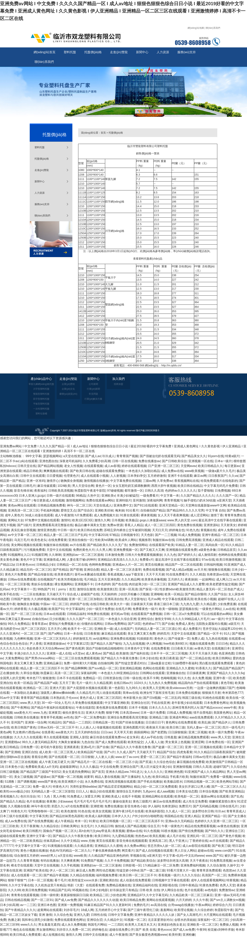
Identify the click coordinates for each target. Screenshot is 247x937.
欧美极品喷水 (173, 781)
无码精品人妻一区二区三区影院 (52, 791)
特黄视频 (232, 880)
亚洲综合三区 (234, 831)
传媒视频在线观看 (108, 727)
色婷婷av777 (151, 623)
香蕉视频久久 (9, 796)
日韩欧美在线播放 (26, 717)
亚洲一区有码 (35, 480)
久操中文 (233, 865)
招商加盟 (118, 384)
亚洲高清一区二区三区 (23, 510)
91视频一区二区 (135, 919)
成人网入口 (224, 579)
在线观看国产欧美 (161, 545)
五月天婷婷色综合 (87, 732)
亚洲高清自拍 (113, 599)
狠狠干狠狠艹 (17, 880)
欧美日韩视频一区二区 (115, 821)
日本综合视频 (208, 791)
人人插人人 (87, 727)
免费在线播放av (149, 461)
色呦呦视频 (168, 678)
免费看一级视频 (221, 776)
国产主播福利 (130, 776)
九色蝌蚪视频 (23, 638)
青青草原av (39, 623)
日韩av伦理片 (202, 757)
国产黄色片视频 (230, 836)
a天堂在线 (65, 855)
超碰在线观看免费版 (110, 471)
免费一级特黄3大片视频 (80, 663)
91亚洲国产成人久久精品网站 (204, 771)
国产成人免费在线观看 (110, 742)
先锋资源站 (169, 806)
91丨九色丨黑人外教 (51, 796)
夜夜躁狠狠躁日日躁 (74, 895)
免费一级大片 (42, 786)
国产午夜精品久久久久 (20, 910)
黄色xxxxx (164, 929)
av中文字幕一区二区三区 (25, 535)
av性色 (68, 717)
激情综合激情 (86, 589)
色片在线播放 (35, 801)
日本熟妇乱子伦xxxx (64, 697)
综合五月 (153, 826)
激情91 (66, 520)
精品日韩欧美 (32, 471)
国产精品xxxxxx (211, 707)
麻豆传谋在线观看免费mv (107, 737)
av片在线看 (77, 545)
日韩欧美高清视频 (60, 490)
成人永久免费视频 (73, 924)
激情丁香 (217, 515)
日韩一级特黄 (49, 895)
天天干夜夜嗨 (29, 826)
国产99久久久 (214, 831)
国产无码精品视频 (205, 806)
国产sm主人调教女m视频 (227, 900)
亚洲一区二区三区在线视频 (18, 762)
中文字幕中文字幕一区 (30, 845)
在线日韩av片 (123, 683)
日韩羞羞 (170, 737)
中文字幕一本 (169, 495)
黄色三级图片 (142, 801)
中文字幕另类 (39, 816)
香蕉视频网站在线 (186, 480)
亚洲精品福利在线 (145, 885)
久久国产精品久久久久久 (197, 495)
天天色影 (147, 535)
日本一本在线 (73, 633)
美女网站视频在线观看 (26, 545)
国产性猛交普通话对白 (130, 663)
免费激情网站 (138, 545)
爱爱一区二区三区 (152, 757)
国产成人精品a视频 (179, 569)
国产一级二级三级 (152, 870)
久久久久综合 (190, 875)
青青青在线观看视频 (25, 895)
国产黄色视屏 (75, 648)
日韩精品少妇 (45, 564)
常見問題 (93, 394)
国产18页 (134, 623)
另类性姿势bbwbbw (83, 786)
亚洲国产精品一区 (214, 816)
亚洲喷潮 (96, 806)
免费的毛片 (141, 905)
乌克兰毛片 (22, 540)
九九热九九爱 (189, 604)
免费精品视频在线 (118, 885)
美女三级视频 (23, 776)
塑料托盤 (70, 52)
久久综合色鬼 (63, 914)
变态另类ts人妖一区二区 (164, 845)
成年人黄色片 (14, 515)
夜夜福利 (40, 490)
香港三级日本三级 (166, 604)
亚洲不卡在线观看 (180, 475)
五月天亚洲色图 (109, 579)
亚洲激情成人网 (54, 559)
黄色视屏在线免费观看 (111, 707)
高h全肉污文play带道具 (95, 831)
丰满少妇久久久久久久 (29, 653)
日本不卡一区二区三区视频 (168, 653)
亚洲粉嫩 (189, 934)
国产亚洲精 (12, 752)
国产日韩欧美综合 (174, 461)
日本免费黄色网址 (216, 702)
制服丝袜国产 (199, 776)
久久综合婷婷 (203, 910)
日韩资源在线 (112, 678)
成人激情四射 (207, 554)
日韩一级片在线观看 (60, 495)
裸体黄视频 (148, 515)
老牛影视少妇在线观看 (186, 702)
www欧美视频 (194, 471)
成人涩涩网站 (199, 515)
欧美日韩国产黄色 (23, 727)
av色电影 (211, 890)
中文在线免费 (109, 766)
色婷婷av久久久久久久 (180, 490)
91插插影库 (145, 638)
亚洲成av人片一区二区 (127, 564)
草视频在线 (137, 855)
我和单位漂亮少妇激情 (37, 919)
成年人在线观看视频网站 (208, 880)
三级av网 (149, 480)
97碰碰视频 (115, 490)
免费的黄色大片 (84, 549)
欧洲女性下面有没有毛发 (157, 692)
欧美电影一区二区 (186, 796)
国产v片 (109, 752)
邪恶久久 (57, 806)
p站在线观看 (29, 461)
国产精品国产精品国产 (228, 668)
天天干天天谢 (155, 574)
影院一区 (6, 776)
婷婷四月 (163, 633)
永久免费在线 (94, 781)
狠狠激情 (48, 678)
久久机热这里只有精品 (50, 885)
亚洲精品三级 (158, 717)
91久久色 (184, 678)
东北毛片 (87, 826)
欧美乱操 (204, 722)
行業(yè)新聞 (93, 389)
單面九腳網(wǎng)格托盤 (41, 384)
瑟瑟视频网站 (52, 456)
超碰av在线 (205, 850)
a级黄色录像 (207, 549)
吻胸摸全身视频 (71, 480)
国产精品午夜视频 (55, 875)
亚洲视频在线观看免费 (181, 549)
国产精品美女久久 (193, 456)
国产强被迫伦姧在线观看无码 (160, 456)
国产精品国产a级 (46, 683)
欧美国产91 (56, 609)
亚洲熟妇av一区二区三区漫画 (83, 554)
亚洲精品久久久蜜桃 (180, 668)
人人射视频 (118, 475)
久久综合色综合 (164, 762)
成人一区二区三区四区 (160, 525)
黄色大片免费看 (15, 574)
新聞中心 (142, 52)
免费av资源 (115, 525)
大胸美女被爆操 (69, 742)
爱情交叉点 (68, 510)
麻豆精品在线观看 (113, 633)
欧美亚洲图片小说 (70, 781)
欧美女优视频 (101, 811)
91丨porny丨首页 (63, 589)
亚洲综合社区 (140, 702)
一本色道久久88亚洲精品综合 (118, 673)
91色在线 (84, 811)
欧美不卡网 (151, 678)
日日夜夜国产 (217, 475)
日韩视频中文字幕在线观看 (170, 880)
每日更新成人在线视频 (48, 500)
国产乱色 (237, 796)
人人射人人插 (104, 757)
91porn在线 (216, 456)
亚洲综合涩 (94, 919)
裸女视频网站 (63, 584)
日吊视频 (118, 520)
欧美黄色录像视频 (153, 579)
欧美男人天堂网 (154, 688)
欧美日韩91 (102, 836)
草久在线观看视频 (55, 737)
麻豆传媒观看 (46, 485)
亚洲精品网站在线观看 (157, 796)
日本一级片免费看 (152, 712)
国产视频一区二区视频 (67, 776)
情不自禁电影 (202, 712)
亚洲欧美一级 (103, 628)
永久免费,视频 (201, 678)
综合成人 (73, 594)
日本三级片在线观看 (14, 816)
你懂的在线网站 (92, 623)
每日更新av (232, 466)
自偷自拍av (40, 619)
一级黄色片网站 (210, 609)
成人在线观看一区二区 (26, 875)
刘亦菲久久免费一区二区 (74, 929)
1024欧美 (64, 485)
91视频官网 (39, 554)
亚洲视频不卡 (83, 584)
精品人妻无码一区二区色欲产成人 (219, 589)
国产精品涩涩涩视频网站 (115, 786)
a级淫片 (233, 623)
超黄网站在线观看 (49, 910)
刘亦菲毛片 (71, 910)
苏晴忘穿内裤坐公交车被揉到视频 (127, 530)
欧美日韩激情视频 (228, 559)
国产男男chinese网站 (39, 658)
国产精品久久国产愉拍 (106, 643)
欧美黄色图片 (63, 574)
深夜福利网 (154, 500)
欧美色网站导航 (227, 781)
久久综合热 (238, 766)
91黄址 (93, 821)
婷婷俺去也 (176, 530)
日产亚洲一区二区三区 (163, 466)
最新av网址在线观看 (215, 796)
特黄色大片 (60, 786)
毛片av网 (154, 599)
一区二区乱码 (171, 697)
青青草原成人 (235, 811)
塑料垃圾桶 (41, 413)
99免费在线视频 (98, 614)
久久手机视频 (70, 865)
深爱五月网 (92, 796)
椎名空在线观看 (22, 865)
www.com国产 (224, 850)
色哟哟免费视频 (100, 564)
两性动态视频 (105, 870)
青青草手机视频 (51, 717)
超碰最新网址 (69, 766)
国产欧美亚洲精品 (231, 791)
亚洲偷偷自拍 (175, 673)
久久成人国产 (126, 752)
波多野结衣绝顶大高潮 (172, 860)
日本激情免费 (114, 554)
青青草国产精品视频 (34, 697)
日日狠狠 (87, 757)
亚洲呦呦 (157, 594)
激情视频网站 (75, 500)
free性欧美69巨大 (175, 643)
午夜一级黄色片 (172, 826)
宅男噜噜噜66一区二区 (43, 811)
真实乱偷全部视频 (23, 530)
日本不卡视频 (138, 707)
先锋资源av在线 (217, 574)
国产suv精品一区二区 (103, 668)
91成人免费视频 (189, 535)
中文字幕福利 (75, 609)
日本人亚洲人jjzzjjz (32, 495)
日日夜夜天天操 (182, 648)
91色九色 (192, 530)
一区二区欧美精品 (29, 840)
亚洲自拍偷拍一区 (80, 540)
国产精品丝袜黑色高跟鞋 (67, 816)
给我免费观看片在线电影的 (219, 480)
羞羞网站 (166, 910)
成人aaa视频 (165, 791)
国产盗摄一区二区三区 (167, 747)
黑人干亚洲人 (178, 840)
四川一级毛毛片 (233, 727)
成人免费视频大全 (106, 515)
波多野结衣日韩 (203, 811)
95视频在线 (80, 890)
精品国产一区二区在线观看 (183, 564)
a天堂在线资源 (73, 456)
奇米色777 (33, 678)
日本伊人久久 (121, 816)
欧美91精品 (160, 776)
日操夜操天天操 (141, 604)
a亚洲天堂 (224, 500)
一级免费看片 (149, 495)
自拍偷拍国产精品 (152, 510)
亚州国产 (17, 722)
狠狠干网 (112, 712)
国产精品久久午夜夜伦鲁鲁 (119, 658)
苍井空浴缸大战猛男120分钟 (222, 628)
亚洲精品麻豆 (52, 663)
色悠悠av (229, 870)
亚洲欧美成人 (111, 796)
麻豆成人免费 (85, 870)
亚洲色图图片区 (134, 727)
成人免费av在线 (172, 471)
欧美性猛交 (135, 742)
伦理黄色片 (71, 475)
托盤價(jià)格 (93, 52)
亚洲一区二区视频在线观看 (203, 747)
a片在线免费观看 (77, 806)
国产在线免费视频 (40, 821)
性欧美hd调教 (104, 540)
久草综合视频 (29, 673)
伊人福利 (154, 806)
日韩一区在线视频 (124, 461)
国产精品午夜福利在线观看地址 (52, 707)
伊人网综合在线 (172, 890)
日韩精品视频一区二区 (199, 781)
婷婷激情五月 (82, 638)
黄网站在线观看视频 (160, 900)
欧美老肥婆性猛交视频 (221, 584)
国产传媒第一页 (179, 638)
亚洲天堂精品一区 (171, 505)
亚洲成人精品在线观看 (217, 540)
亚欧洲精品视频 (130, 668)
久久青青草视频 (28, 860)
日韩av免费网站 (115, 623)
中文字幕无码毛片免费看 (221, 485)
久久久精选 (197, 574)
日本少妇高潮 (9, 905)
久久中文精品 (70, 840)
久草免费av (165, 480)
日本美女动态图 (186, 791)
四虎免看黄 (184, 752)
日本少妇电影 (99, 890)
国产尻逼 (145, 762)
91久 (227, 633)
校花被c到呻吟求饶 (221, 929)
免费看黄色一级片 (145, 609)
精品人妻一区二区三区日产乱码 (65, 535)
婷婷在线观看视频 (134, 466)
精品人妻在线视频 (107, 776)
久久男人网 (104, 549)
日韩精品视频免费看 (51, 505)
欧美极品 (132, 520)
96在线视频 (59, 599)
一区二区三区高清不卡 (148, 821)
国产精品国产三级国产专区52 (40, 771)
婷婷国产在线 (79, 604)
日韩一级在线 (132, 678)
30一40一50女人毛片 (55, 702)
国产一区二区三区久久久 (228, 786)
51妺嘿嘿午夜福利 (185, 663)
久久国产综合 (217, 594)
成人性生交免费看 (195, 801)
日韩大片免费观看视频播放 (143, 554)
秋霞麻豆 (46, 673)
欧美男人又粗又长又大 (140, 924)
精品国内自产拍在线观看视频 (198, 683)
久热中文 (93, 495)
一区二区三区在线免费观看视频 (77, 658)
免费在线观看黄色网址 (69, 919)
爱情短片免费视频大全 (64, 623)
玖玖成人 (108, 456)
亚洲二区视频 (197, 732)
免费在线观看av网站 (100, 500)
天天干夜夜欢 (199, 860)
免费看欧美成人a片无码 (41, 766)
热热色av (141, 836)
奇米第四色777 (232, 692)
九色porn (149, 791)
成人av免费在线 (16, 821)
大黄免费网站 (14, 658)
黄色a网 (5, 732)
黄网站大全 (15, 520)
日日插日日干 (154, 722)
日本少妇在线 (149, 658)
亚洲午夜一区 (222, 678)
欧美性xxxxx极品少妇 (14, 791)
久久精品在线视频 (82, 875)
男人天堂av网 (236, 771)
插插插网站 (141, 732)
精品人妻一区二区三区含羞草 (121, 569)
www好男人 (48, 855)
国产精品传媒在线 (40, 574)
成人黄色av (93, 653)
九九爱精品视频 (123, 836)
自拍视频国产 (46, 579)
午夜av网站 (203, 905)
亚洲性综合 (145, 619)
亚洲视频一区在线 (200, 461)
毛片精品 (90, 579)
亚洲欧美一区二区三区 (202, 924)
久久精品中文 (113, 919)
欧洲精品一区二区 (35, 688)
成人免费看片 (192, 628)
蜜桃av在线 (134, 831)
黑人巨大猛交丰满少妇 (155, 766)
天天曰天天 (159, 530)
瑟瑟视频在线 (188, 609)
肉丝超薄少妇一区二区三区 (147, 584)
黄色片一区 (103, 485)
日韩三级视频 (9, 771)
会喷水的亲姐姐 (185, 919)
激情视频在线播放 (96, 480)
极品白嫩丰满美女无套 (90, 525)
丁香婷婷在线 (198, 840)
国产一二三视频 (166, 535)
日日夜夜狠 (92, 633)
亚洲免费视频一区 (125, 549)
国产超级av (42, 776)
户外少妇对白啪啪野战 (147, 816)
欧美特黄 (175, 934)
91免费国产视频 (92, 860)
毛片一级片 (84, 683)
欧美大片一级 (119, 604)
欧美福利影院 (154, 811)
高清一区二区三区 (66, 673)
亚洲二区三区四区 (109, 697)
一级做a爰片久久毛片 (220, 471)
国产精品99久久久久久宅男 (185, 510)
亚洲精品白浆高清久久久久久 (118, 559)
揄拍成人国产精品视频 (130, 826)
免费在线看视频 (153, 569)
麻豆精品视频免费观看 (193, 737)
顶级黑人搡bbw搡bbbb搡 (57, 692)
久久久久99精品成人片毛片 (191, 619)
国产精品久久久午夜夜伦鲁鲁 (131, 747)
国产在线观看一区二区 (64, 757)
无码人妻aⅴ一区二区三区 (204, 727)
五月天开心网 (57, 628)
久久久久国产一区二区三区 (84, 619)
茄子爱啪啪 (205, 490)
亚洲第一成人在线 (59, 653)
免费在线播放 (113, 806)
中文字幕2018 (98, 535)
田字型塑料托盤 (41, 399)
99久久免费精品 (19, 623)
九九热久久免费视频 (162, 683)
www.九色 (40, 712)
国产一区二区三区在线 (26, 614)
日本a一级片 (223, 461)
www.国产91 (214, 855)
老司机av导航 (120, 614)
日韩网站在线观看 (152, 673)
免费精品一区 (92, 678)
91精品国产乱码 (60, 890)
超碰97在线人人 (229, 599)
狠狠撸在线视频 (219, 569)
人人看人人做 (154, 742)
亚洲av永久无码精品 (179, 821)
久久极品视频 (37, 609)
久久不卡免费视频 (116, 860)
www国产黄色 (47, 781)
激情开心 (53, 480)
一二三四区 (116, 924)
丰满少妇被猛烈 (127, 495)
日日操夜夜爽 (196, 673)
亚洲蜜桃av (12, 742)
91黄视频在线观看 (60, 845)
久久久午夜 (200, 900)
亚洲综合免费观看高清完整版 (127, 717)
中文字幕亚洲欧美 (117, 702)
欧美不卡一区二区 (80, 628)
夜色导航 (227, 683)
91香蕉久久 (203, 668)
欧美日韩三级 (175, 727)
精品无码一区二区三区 (35, 569)
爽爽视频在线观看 (55, 471)
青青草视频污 (173, 500)
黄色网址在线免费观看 (181, 722)
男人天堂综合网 (83, 485)
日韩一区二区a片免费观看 (181, 614)
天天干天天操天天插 (203, 653)
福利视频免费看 (107, 875)
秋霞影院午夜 (224, 910)
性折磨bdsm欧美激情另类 (177, 589)
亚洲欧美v (108, 495)
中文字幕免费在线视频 (125, 480)
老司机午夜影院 (51, 747)
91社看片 (132, 510)
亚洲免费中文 (122, 505)
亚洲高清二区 (158, 840)
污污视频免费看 (34, 549)
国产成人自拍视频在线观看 (154, 850)
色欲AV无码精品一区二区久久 (70, 850)
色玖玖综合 (28, 796)
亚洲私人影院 (79, 737)
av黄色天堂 (202, 648)
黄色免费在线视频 (189, 525)
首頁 (103, 132)
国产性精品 (60, 569)
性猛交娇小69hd (127, 870)
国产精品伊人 (221, 722)
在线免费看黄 (57, 540)
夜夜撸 (51, 801)
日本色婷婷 (102, 584)
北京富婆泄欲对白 (160, 919)
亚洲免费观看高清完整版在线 (53, 525)
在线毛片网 (123, 609)
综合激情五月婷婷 (26, 855)
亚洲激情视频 (182, 766)
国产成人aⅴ (93, 456)
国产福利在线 (139, 653)
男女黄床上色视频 (177, 742)
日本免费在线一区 (218, 742)
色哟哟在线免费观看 (232, 554)
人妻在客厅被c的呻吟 (81, 559)
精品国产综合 (166, 752)
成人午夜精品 (64, 821)
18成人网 (87, 910)
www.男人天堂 (30, 702)
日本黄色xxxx (25, 564)
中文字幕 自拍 (215, 510)
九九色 (146, 776)
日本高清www (129, 712)
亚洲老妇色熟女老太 (171, 924)
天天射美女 (228, 525)
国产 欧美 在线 (145, 929)
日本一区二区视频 (40, 880)
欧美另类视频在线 (70, 579)
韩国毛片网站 (97, 924)
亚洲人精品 (192, 816)
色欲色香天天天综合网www (45, 648)
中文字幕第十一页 (23, 589)
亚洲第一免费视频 (70, 905)
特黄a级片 (232, 456)
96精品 (81, 495)
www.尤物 (87, 840)
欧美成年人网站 (126, 540)
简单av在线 (130, 692)
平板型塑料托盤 (41, 403)
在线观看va (236, 638)
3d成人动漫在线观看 (39, 515)
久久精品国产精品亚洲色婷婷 (108, 855)
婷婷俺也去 (99, 929)
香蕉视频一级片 (169, 875)
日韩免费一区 (29, 747)
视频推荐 (145, 540)
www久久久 (28, 924)
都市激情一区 (133, 490)
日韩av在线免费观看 (22, 579)
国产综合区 (85, 510)
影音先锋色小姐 (135, 806)
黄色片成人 (87, 697)
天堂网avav (188, 466)
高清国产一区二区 (214, 875)
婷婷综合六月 (222, 905)
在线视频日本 (220, 648)
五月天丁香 (67, 683)
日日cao (106, 732)
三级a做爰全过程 (159, 663)
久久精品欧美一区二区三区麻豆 (191, 895)
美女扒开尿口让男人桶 (194, 786)
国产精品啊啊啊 (76, 668)
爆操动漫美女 (122, 801)
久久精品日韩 (104, 826)
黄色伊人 (160, 638)
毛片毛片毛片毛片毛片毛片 (92, 801)
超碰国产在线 (90, 594)
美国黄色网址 (222, 712)
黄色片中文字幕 (31, 559)
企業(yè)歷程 (68, 384)
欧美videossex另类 (179, 688)
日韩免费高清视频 (188, 540)
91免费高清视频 (221, 860)
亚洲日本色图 (46, 905)
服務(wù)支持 (186, 52)
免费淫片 (185, 806)
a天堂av (78, 653)
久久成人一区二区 (178, 811)
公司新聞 (93, 384)
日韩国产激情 (20, 599)
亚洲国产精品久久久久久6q (225, 673)
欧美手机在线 (9, 594)
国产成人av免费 (66, 900)
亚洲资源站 (211, 525)
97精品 (114, 535)
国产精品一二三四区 (77, 722)
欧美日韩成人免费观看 (25, 934)
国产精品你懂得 (195, 594)
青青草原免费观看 (208, 870)
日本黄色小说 (14, 766)
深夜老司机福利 (70, 461)
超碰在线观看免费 (12, 836)
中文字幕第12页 (78, 643)
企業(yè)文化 (68, 389)
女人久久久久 (153, 771)
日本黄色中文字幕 (136, 648)
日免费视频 (222, 490)
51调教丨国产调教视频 (20, 781)
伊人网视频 (154, 643)
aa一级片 (217, 619)
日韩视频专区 (130, 535)
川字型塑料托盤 (41, 389)
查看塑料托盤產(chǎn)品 (147, 258)
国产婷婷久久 (187, 554)
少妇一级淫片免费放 (100, 609)
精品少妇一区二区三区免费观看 (155, 786)
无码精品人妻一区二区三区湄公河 (157, 628)
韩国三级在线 (191, 697)
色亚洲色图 (226, 653)
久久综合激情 (216, 865)
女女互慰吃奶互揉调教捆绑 (131, 485)
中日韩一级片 (67, 530)
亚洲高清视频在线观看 (120, 781)
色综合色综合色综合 (14, 643)
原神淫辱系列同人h (185, 707)
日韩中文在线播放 (95, 934)
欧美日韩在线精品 (190, 485)
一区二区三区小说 (125, 762)
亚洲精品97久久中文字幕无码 (147, 895)
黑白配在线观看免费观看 (216, 663)
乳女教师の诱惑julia (26, 732)
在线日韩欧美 (99, 604)
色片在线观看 (193, 890)
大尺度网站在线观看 (217, 914)
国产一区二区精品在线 (195, 658)
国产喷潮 (76, 569)
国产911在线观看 (145, 505)
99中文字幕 (33, 456)
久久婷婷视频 (40, 599)
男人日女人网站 (185, 850)
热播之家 (14, 919)
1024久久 (140, 683)
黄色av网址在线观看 (22, 505)
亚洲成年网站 (178, 717)
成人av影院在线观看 (196, 845)
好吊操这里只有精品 (124, 890)
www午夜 (229, 707)
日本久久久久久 (160, 707)
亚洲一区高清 (128, 589)
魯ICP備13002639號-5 (147, 430)
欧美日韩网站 (221, 658)
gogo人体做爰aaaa (153, 520)
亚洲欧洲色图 (173, 771)
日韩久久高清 (154, 490)
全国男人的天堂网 (12, 678)
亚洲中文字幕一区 (38, 836)
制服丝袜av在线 (163, 540)
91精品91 (54, 722)
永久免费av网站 (135, 845)
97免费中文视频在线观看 (42, 520)
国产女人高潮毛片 (189, 914)
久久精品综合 (49, 826)
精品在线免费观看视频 (200, 826)
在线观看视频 (93, 466)
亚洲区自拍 (29, 752)
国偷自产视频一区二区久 (60, 831)
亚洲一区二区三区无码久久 (52, 638)
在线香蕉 (47, 732)
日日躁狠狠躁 (177, 732)
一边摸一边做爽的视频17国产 (214, 688)
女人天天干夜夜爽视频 (173, 515)
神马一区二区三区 (79, 505)
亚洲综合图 (91, 569)
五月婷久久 (175, 579)
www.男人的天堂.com (182, 520)
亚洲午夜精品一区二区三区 (220, 535)
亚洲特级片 (123, 500)
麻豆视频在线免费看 (191, 762)
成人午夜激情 (64, 515)
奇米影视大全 (132, 697)
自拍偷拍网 (105, 663)
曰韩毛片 (29, 485)
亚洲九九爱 (81, 914)
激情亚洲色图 (46, 530)
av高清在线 (158, 905)
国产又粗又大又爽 (152, 549)
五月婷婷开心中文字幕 (110, 910)
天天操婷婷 (108, 594)
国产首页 (98, 771)
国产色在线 (119, 584)
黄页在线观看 (105, 840)
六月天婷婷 (183, 900)
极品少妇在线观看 (102, 791)
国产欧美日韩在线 (82, 471)
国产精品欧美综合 (143, 860)
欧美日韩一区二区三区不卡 (137, 875)
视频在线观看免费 (201, 643)
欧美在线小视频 (205, 599)
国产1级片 (24, 525)
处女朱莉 (133, 737)
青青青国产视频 (127, 456)
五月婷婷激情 (156, 475)
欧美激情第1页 (107, 589)
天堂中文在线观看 (183, 633)
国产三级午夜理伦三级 (143, 910)
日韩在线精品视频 (17, 900)
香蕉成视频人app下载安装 (125, 574)
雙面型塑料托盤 (41, 394)
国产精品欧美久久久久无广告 (107, 545)
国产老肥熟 (159, 732)
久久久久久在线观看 (28, 737)
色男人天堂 (227, 885)
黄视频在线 (208, 530)
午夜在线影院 (85, 707)
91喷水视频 (169, 831)
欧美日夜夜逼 (169, 658)
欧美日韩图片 (32, 831)
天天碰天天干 (56, 594)
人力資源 (163, 52)
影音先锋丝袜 (23, 490)
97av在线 (208, 559)
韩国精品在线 (173, 816)
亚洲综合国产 (129, 766)
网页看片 (128, 850)
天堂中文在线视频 (59, 549)
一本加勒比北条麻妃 (25, 692)
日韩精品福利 (76, 614)
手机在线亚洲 (160, 702)
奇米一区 (81, 821)
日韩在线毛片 (228, 806)
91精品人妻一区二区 (189, 545)
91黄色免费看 (208, 885)
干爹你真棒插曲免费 (106, 850)
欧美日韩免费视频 (34, 890)
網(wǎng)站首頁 (44, 52)
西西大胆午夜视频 (163, 485)
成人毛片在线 (176, 836)
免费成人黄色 (185, 623)
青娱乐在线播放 (42, 584)
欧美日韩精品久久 (210, 466)
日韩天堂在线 (26, 466)
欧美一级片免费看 (221, 732)
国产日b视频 (151, 697)
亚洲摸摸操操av (54, 643)
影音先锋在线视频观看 (131, 840)
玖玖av (220, 811)
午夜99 (201, 929)
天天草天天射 (123, 732)
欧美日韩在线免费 (90, 530)
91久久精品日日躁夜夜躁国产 (214, 752)
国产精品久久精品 (12, 801)
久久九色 (170, 554)
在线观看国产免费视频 (146, 614)
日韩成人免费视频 (179, 712)
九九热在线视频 (216, 638)
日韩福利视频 (213, 564)
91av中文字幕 (9, 697)
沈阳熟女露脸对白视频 (211, 623)
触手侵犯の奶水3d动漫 (199, 500)
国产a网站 (55, 633)
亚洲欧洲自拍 (108, 880)
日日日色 (222, 643)
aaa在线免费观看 (201, 717)
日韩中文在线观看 (32, 475)
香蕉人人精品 (133, 525)
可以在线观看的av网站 (216, 614)
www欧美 (80, 855)
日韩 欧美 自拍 (149, 890)
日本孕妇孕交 (136, 475)
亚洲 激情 (45, 914)
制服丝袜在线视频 (55, 545)
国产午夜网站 (20, 707)
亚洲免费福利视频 (192, 865)
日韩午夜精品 (188, 885)
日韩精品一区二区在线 (72, 564)
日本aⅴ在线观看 (54, 614)
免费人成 (197, 638)
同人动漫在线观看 (108, 692)
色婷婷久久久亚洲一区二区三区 (216, 821)
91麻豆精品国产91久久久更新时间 (108, 905)
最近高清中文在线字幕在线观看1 (177, 559)
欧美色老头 (39, 540)
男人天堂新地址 (135, 599)
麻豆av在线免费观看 (167, 801)
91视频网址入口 (19, 554)
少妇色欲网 (118, 895)
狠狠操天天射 (211, 692)
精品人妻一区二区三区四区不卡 (41, 668)
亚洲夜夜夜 (71, 747)
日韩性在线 (98, 914)
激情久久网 (102, 520)
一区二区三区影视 (17, 584)
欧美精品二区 (99, 895)
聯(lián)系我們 (213, 28)
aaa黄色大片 (23, 712)
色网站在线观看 (153, 668)
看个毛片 (60, 880)
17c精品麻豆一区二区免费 (161, 865)
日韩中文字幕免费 (120, 914)
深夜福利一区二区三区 (212, 919)
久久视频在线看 (19, 806)
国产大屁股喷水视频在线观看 (87, 688)
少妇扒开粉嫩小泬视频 (133, 594)
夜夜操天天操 (155, 727)
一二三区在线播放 (32, 594)
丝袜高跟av (51, 840)
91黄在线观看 (129, 515)
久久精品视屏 (102, 683)
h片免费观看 (83, 515)
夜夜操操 (191, 579)
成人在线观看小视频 (94, 475)
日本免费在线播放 (188, 692)
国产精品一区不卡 (209, 633)
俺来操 (119, 510)
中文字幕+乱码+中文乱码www (183, 855)
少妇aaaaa (65, 801)
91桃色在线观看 (213, 697)
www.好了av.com (127, 757)
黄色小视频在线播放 (34, 850)
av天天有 (200, 569)
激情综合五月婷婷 (128, 791)
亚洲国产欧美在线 (35, 870)
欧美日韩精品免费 (132, 900)
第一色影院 (116, 688)
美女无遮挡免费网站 (76, 771)
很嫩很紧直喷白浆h (222, 801)
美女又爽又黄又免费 (141, 633)
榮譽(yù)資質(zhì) (68, 394)
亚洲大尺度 (57, 688)
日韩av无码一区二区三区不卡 (57, 727)
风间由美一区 (214, 545)
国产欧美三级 (221, 845)
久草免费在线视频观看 (87, 702)
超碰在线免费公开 (121, 929)
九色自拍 (87, 742)
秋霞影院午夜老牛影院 (89, 490)
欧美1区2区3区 (82, 520)
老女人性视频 (73, 466)
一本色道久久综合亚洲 (120, 619)
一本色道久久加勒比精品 (143, 471)
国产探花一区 (148, 589)
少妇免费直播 (226, 604)
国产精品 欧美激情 (116, 653)
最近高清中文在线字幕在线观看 (220, 520)
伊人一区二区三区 (62, 870)
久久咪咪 (55, 554)
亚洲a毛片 (88, 747)
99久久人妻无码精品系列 (39, 742)
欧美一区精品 (174, 594)
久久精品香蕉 (83, 845)
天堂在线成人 (102, 505)
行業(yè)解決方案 (93, 399)
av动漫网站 (101, 638)
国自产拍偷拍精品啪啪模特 (104, 648)
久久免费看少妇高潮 (96, 461)
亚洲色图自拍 (48, 461)
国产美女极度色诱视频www (148, 934)
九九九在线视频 (134, 643)
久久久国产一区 (227, 495)
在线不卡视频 (131, 796)
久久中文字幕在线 (20, 885)
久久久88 (14, 890)
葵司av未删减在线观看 (90, 574)
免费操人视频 (229, 924)
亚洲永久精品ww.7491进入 (124, 771)
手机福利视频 (49, 510)
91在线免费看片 (177, 574)
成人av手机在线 (151, 737)
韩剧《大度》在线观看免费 (85, 885)
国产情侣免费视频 (190, 831)
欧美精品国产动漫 (90, 752)
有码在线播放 (49, 860)
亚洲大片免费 (95, 712)
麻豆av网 (200, 475)
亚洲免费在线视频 (122, 638)
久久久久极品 (89, 766)
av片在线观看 (218, 840)
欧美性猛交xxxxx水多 (83, 880)
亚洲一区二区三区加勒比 (86, 599)
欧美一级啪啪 (168, 609)
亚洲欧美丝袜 (104, 510)
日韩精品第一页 (103, 722)
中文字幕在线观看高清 (177, 599)
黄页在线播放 (154, 564)
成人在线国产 (123, 628)
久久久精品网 (130, 579)
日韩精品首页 (226, 549)
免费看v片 (146, 559)
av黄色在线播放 (228, 826)
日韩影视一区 (132, 865)
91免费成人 (75, 796)
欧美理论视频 (183, 910)
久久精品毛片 (85, 692)
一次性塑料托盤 (41, 408)
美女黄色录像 (9, 559)
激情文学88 (163, 619)
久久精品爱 (208, 604)
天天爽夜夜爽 (70, 860)
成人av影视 (112, 466)
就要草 (88, 776)
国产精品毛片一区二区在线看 (91, 762)
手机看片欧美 (179, 776)
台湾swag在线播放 (181, 905)
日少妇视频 (57, 619)
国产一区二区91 (42, 900)
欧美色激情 (68, 811)
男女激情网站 (45, 929)
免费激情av (226, 890)
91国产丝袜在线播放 (130, 722)
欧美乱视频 (157, 836)
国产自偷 (168, 623)
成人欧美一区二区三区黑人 (57, 752)
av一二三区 (28, 905)
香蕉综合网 (39, 757)
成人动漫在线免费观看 (135, 880)
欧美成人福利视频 (97, 816)
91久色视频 (151, 831)
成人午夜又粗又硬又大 (54, 762)
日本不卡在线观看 (69, 678)
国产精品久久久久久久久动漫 (98, 900)
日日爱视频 (54, 475)
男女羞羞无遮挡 (49, 924)
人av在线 (228, 609)
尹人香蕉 (36, 643)
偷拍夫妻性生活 (73, 712)
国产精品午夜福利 (179, 757)
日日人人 (82, 791)
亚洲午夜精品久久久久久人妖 (154, 914)
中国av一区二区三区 (54, 604)
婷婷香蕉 (20, 609)
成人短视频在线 (53, 934)
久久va (233, 475)
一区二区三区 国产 (34, 633)
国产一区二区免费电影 (90, 717)
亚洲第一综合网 (36, 722)
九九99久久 (133, 688)
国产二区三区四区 (33, 628)
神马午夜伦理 (40, 806)
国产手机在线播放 (149, 781)
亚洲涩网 (197, 742)
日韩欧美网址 (70, 826)
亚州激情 (139, 500)
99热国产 (43, 589)
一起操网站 (206, 579)
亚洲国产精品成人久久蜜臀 (186, 584)
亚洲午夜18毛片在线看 (128, 811)
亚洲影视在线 (168, 885)
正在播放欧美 (9, 673)
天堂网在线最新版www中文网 (205, 505)
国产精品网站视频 (50, 466)
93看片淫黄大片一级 (181, 870)
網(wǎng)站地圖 (196, 28)
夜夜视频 (118, 831)
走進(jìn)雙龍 (119, 52)
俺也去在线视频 (24, 929)
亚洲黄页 (54, 712)
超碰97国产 (221, 766)
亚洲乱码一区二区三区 (202, 836)
